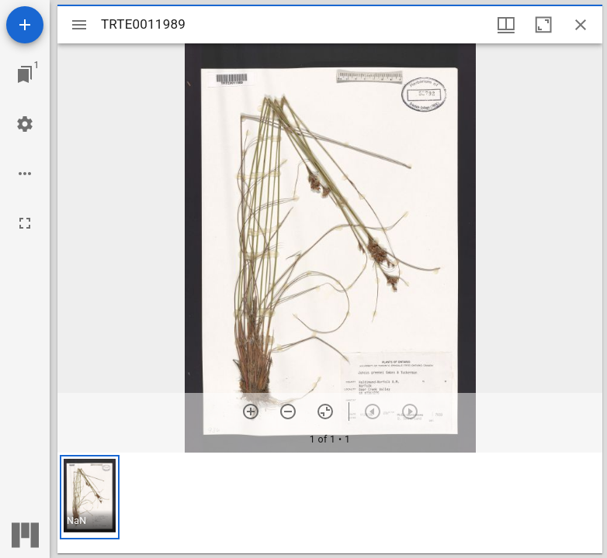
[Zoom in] (250, 411)
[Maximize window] (543, 24)
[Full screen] (24, 223)
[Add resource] (24, 24)
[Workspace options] (24, 173)
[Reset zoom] (325, 411)
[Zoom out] (288, 411)
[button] (90, 497)
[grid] (329, 503)
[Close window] (580, 24)
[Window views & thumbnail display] (506, 24)
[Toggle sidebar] (79, 24)
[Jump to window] (24, 74)
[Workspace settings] (24, 124)
